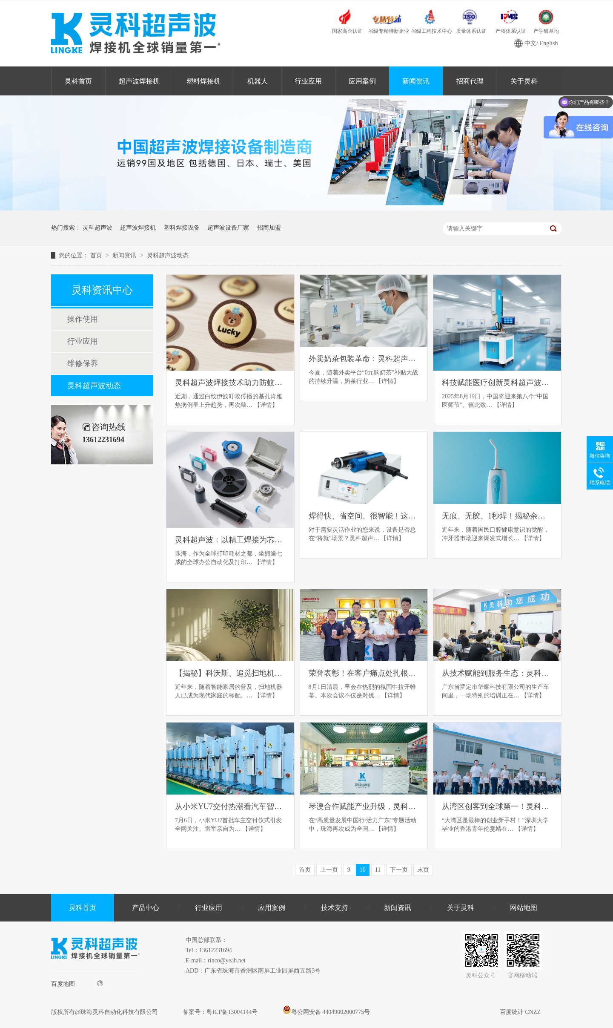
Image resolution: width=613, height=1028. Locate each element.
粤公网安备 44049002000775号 (326, 1012)
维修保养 (82, 363)
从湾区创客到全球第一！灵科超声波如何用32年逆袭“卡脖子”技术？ (497, 806)
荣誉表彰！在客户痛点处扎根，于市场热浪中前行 (364, 673)
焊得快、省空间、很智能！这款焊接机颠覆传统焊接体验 (364, 516)
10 (363, 870)
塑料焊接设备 (182, 228)
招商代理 (470, 81)
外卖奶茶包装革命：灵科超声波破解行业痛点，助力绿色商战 (364, 358)
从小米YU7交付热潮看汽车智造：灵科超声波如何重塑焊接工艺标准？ (230, 806)
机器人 (257, 81)
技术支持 (334, 907)
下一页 (399, 870)
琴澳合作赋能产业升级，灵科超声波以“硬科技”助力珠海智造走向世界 (364, 806)
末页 (423, 870)
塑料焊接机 (203, 81)
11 (378, 870)
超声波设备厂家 (228, 228)
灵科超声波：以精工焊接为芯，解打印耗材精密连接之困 (230, 540)
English (549, 43)
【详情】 (266, 405)
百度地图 (77, 983)
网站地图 (523, 907)
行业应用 (308, 81)
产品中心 (145, 907)
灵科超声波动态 (168, 255)
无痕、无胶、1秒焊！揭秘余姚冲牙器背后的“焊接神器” (497, 516)
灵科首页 (78, 81)
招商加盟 (269, 228)
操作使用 (82, 319)
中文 (530, 43)
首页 (97, 255)
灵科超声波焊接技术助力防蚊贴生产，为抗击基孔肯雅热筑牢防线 (230, 382)
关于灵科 (524, 81)
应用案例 (362, 81)
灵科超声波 (97, 228)
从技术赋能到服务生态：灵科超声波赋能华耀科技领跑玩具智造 (497, 673)
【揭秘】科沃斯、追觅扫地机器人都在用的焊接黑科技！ (230, 673)
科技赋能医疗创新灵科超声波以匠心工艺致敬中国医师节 (497, 382)
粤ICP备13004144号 (232, 1012)
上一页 (329, 870)
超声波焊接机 (139, 81)
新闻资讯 (416, 81)
